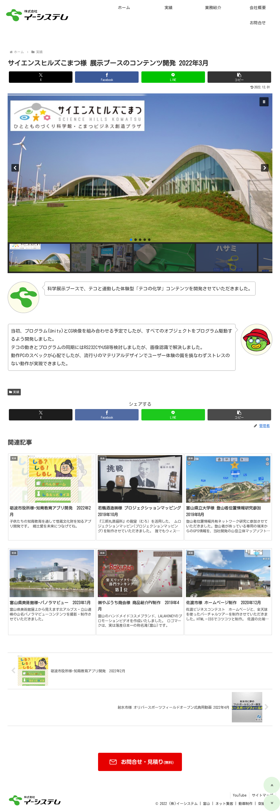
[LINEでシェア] (173, 84)
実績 (14, 416)
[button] (239, 84)
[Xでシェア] (40, 84)
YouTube (240, 795)
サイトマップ (262, 795)
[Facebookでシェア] (107, 84)
